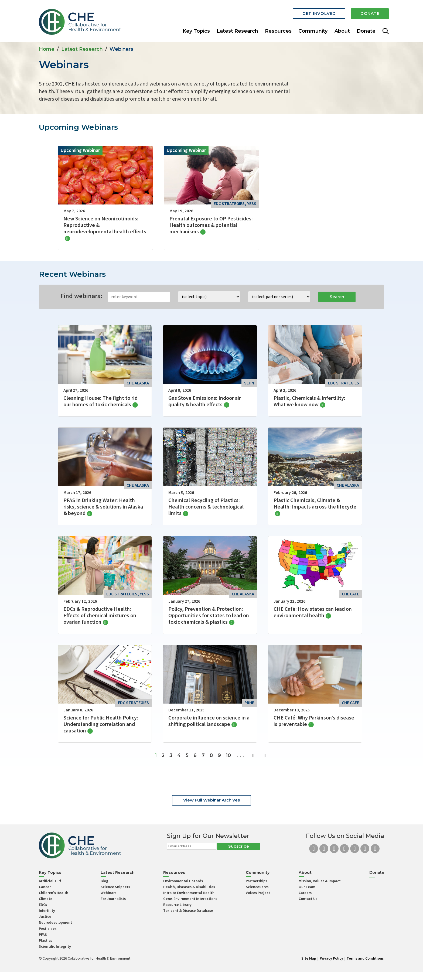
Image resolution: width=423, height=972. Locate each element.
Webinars (108, 893)
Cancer (45, 887)
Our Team (307, 887)
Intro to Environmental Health (188, 893)
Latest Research (237, 28)
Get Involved (314, 11)
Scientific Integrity (55, 946)
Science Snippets (115, 887)
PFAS (43, 934)
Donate (368, 11)
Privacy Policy (331, 958)
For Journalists (113, 899)
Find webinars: (81, 296)
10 (228, 755)
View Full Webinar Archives (211, 800)
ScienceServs (257, 887)
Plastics (45, 940)
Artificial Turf (50, 881)
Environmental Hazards (183, 881)
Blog (104, 881)
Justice (45, 916)
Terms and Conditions (365, 958)
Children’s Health (53, 893)
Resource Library (177, 905)
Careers (305, 893)
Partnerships (256, 881)
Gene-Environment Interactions (190, 899)
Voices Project (258, 893)
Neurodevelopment (55, 922)
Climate (45, 899)
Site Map (308, 958)
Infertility (47, 910)
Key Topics (196, 28)
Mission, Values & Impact (320, 881)
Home (46, 49)
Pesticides (47, 929)
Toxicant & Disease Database (188, 910)
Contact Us (308, 899)
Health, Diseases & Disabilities (189, 887)
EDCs (43, 905)
